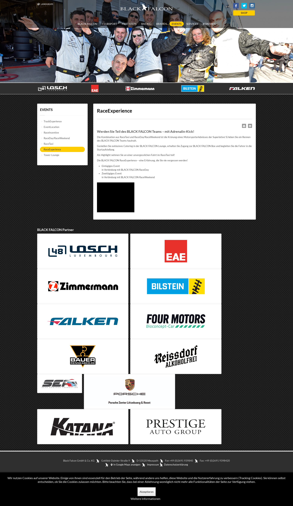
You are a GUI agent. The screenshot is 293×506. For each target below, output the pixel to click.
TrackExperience (53, 121)
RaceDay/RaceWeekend (57, 138)
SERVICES (192, 24)
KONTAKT (209, 24)
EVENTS (176, 23)
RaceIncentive (51, 132)
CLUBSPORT (109, 24)
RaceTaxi (48, 143)
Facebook (236, 5)
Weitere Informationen (145, 498)
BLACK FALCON (87, 24)
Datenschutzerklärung (176, 464)
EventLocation (51, 126)
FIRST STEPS (129, 24)
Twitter (244, 5)
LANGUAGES (45, 4)
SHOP (244, 12)
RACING (146, 24)
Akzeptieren (147, 491)
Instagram (252, 5)
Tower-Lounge (51, 154)
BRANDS (161, 24)
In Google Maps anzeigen (125, 464)
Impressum (153, 464)
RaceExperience (52, 149)
